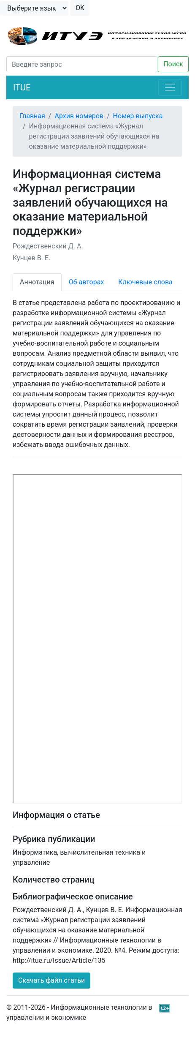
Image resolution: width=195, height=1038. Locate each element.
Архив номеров (78, 116)
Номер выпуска (138, 116)
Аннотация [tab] (37, 282)
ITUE (21, 87)
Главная (32, 116)
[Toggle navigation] (170, 87)
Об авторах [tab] (86, 282)
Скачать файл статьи (51, 980)
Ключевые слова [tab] (145, 282)
